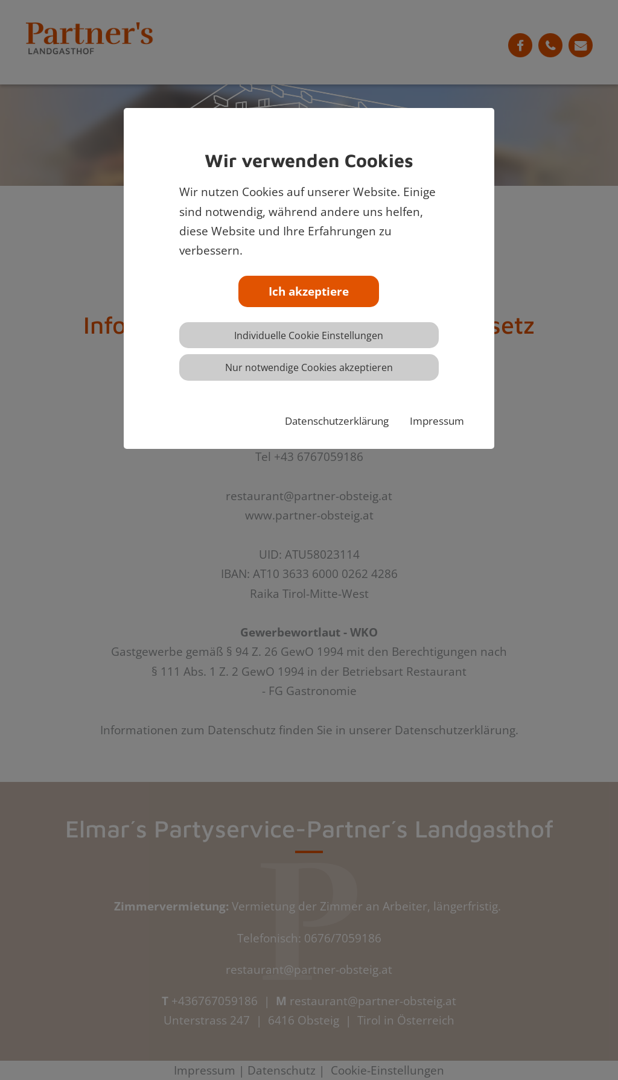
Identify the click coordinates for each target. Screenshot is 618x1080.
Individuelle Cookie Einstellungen (308, 335)
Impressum (437, 421)
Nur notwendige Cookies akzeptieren (309, 367)
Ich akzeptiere (309, 291)
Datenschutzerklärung (337, 421)
